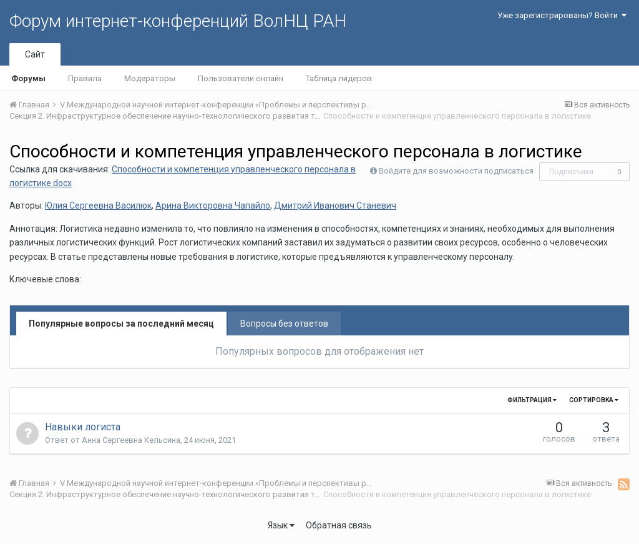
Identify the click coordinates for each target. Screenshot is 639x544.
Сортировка (593, 400)
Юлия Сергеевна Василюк (98, 205)
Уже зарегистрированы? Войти (562, 15)
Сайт (35, 54)
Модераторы (149, 78)
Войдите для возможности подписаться (456, 171)
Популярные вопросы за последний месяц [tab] (121, 324)
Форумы (28, 78)
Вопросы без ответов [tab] (284, 324)
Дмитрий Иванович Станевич (335, 205)
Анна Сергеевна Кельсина (131, 440)
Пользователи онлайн (240, 78)
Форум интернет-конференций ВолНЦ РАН (177, 21)
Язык (281, 525)
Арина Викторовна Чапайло (212, 205)
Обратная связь (339, 525)
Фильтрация (532, 400)
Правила (85, 78)
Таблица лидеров (339, 78)
